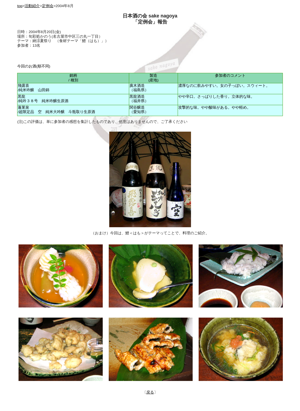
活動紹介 (32, 6)
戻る (150, 392)
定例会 (47, 6)
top (19, 6)
